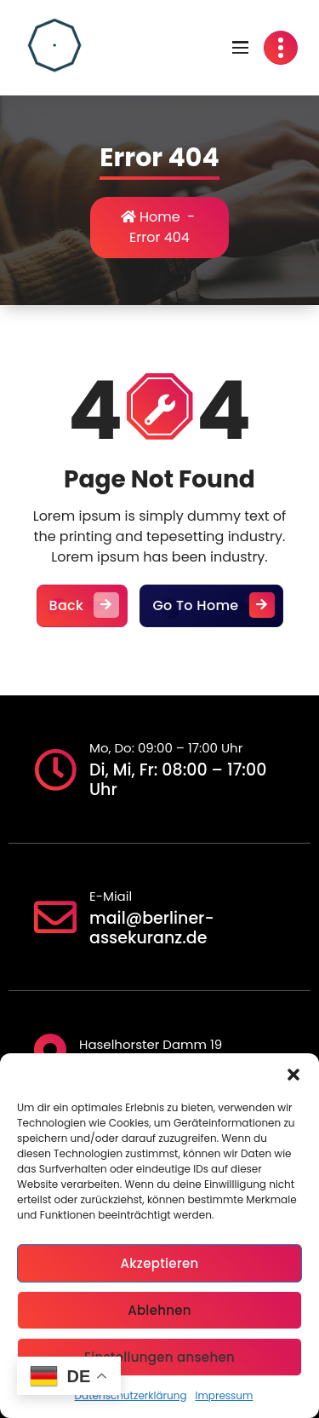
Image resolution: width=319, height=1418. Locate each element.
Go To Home (211, 605)
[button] (293, 1074)
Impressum (224, 1395)
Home (150, 217)
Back (82, 605)
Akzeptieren (159, 1263)
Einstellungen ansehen (159, 1357)
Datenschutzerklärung (131, 1395)
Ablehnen (159, 1310)
